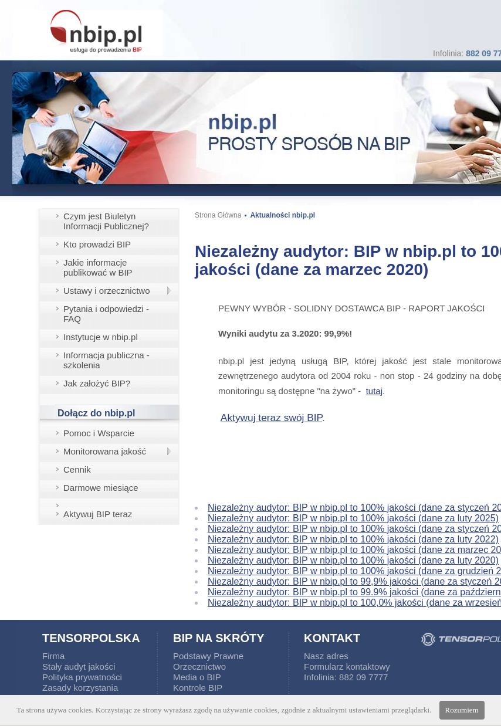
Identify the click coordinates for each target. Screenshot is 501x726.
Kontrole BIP (197, 688)
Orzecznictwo (199, 666)
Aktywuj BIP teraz (97, 514)
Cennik (77, 469)
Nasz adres (326, 656)
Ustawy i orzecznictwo (106, 291)
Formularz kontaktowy (347, 666)
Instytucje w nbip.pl (100, 337)
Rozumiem (462, 709)
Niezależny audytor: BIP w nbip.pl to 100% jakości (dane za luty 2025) (353, 518)
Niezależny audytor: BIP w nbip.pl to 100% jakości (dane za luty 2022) (353, 539)
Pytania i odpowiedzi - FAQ (106, 314)
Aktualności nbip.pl (282, 215)
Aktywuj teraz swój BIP (271, 417)
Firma (53, 656)
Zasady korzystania (80, 688)
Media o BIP (197, 677)
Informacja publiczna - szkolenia (106, 360)
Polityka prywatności (82, 677)
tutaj (374, 391)
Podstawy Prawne (208, 656)
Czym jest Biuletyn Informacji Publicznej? (106, 221)
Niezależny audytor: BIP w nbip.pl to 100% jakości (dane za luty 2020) (353, 560)
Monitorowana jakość (104, 451)
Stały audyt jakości (78, 666)
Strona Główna (218, 215)
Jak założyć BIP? (96, 383)
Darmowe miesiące (100, 488)
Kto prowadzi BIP (97, 244)
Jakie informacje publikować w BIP (98, 267)
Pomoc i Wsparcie (98, 433)
